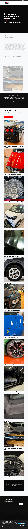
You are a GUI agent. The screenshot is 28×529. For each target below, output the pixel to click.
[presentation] (10, 507)
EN (23, 0)
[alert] (14, 524)
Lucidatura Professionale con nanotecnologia (12, 22)
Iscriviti (21, 504)
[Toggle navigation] (23, 3)
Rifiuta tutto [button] (22, 525)
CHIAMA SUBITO (10, 488)
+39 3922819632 (19, 3)
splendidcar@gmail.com (7, 516)
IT (22, 0)
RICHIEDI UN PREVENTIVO (17, 488)
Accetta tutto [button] (22, 523)
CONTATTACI (14, 104)
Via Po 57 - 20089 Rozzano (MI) (8, 512)
